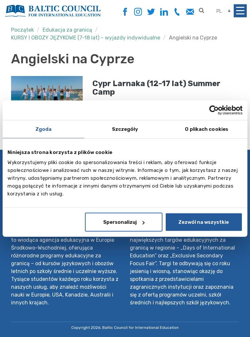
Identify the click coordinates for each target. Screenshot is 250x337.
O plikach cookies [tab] (206, 129)
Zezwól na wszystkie (203, 222)
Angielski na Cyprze (193, 38)
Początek (22, 30)
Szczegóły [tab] (125, 129)
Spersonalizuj (124, 222)
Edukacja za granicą (67, 30)
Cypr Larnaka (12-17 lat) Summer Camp (156, 88)
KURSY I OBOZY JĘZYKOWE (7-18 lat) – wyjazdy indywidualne (85, 38)
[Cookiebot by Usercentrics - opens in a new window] (214, 110)
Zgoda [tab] (43, 129)
